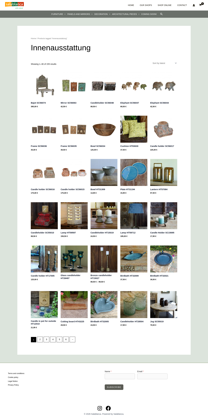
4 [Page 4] (52, 337)
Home (33, 38)
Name (108, 369)
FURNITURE (58, 14)
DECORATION (102, 14)
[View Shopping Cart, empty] (200, 5)
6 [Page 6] (64, 337)
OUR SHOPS (156, 5)
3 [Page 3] (46, 337)
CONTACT (183, 5)
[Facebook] (108, 405)
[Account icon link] (194, 5)
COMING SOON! (149, 14)
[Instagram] (99, 405)
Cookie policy (13, 375)
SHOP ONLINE (170, 5)
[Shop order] (165, 63)
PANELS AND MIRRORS (80, 14)
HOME (145, 5)
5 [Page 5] (58, 337)
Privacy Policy (13, 382)
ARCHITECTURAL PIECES (126, 14)
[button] (161, 14)
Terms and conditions (16, 371)
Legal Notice (13, 378)
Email (140, 369)
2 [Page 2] (39, 337)
